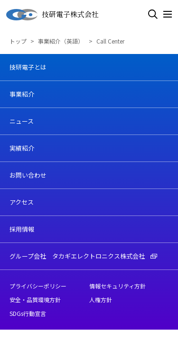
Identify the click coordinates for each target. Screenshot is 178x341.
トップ (18, 41)
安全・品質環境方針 (35, 300)
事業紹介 (21, 94)
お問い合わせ (28, 174)
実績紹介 (21, 148)
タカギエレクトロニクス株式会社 (104, 255)
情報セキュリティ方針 (117, 286)
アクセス (21, 201)
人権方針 (100, 300)
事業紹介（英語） (61, 41)
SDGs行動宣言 (27, 313)
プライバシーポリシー (37, 286)
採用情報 (21, 228)
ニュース (21, 121)
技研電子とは (28, 67)
